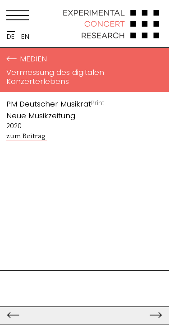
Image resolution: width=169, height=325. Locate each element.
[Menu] (17, 17)
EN (25, 36)
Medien (26, 58)
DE (11, 36)
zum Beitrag (26, 136)
